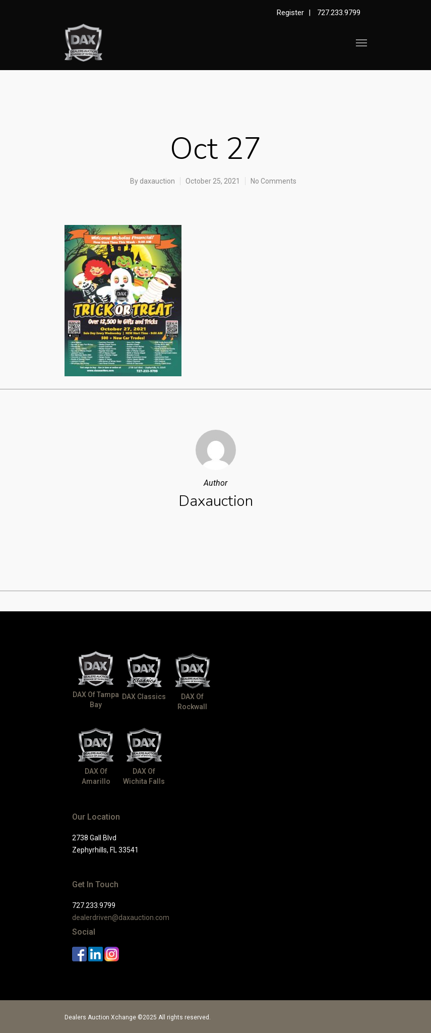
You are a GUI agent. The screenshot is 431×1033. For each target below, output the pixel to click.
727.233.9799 (338, 12)
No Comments (273, 181)
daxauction (157, 181)
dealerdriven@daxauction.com (120, 917)
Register (290, 12)
